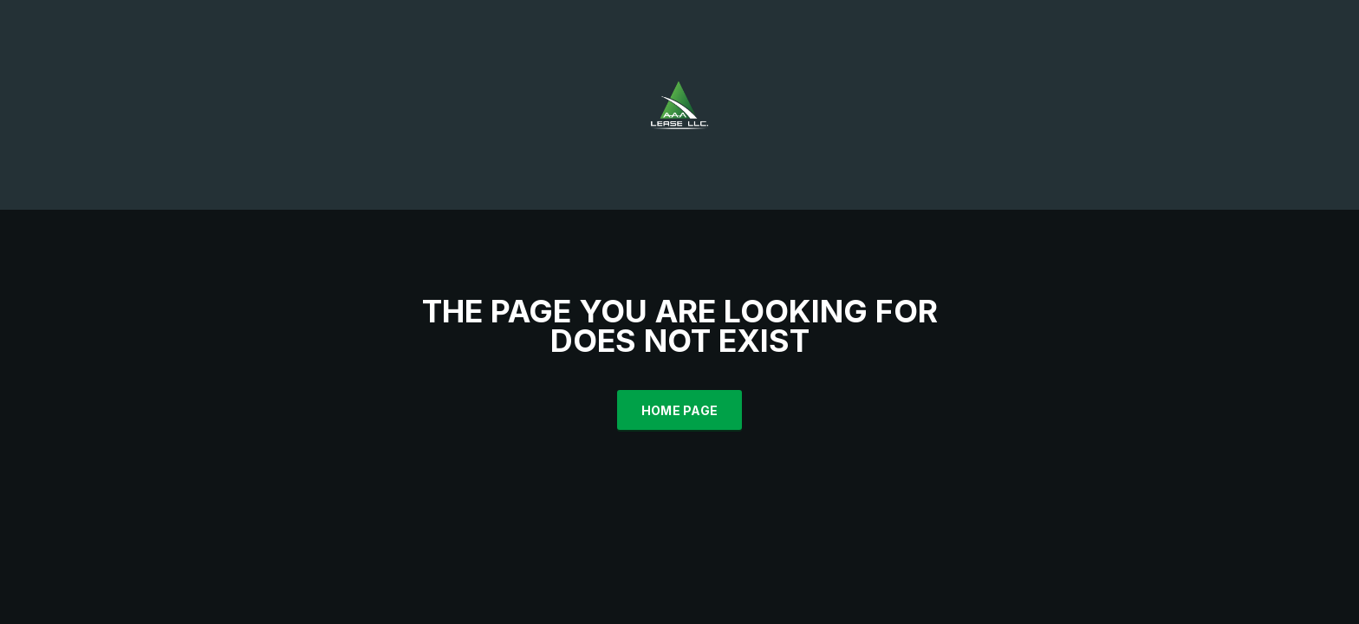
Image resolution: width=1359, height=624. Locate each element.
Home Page (680, 410)
